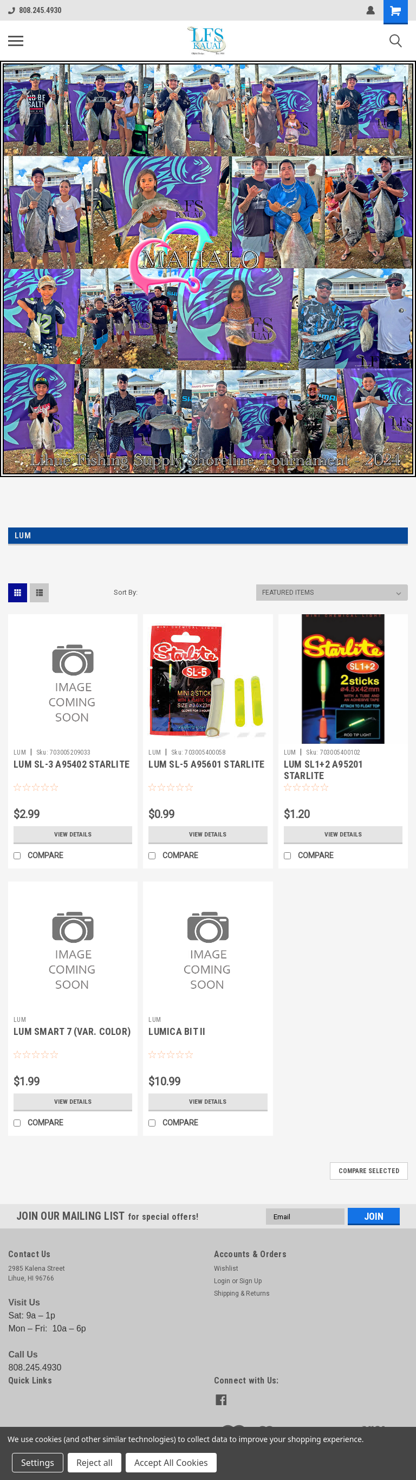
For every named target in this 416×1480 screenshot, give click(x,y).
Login (222, 1281)
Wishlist (226, 1268)
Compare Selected (369, 1171)
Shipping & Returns (242, 1293)
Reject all (94, 1463)
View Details (73, 834)
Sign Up (250, 1281)
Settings (37, 1463)
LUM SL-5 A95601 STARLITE (206, 764)
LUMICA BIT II (176, 1031)
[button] (208, 269)
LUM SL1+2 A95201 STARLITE (323, 769)
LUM (20, 752)
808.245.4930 (34, 10)
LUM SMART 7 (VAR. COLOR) (72, 1031)
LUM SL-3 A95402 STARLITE (71, 764)
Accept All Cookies (171, 1463)
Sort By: (126, 592)
